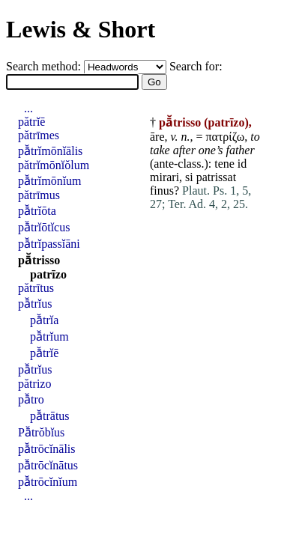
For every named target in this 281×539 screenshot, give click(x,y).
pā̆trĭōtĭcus (44, 227)
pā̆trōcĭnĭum (47, 481)
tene (224, 163)
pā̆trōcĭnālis (47, 448)
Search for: (196, 66)
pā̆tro (31, 399)
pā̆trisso (39, 260)
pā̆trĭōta (37, 210)
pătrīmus (39, 195)
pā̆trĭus (35, 303)
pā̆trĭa (44, 320)
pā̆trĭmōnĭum (50, 180)
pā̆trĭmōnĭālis (50, 150)
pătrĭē (31, 121)
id (242, 163)
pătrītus (36, 287)
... (28, 108)
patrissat (216, 177)
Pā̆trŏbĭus (41, 432)
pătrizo (34, 383)
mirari (164, 177)
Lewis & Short (80, 29)
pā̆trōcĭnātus (48, 465)
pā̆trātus (50, 415)
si (189, 177)
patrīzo (48, 274)
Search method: (45, 66)
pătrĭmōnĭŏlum (53, 165)
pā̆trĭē (44, 353)
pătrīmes (38, 135)
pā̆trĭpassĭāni (49, 243)
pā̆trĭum (49, 336)
